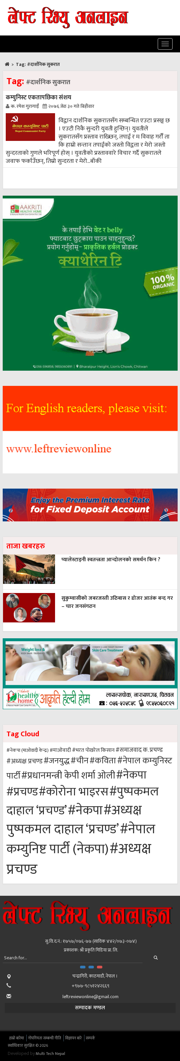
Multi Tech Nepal (50, 1053)
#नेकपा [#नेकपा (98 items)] (85, 810)
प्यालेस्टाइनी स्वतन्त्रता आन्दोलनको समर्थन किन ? (110, 559)
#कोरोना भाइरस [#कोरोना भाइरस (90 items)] (73, 792)
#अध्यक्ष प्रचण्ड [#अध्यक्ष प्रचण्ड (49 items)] (24, 761)
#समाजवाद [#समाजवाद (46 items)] (128, 750)
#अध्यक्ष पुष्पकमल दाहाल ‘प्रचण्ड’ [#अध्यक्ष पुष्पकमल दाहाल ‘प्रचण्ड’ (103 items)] (74, 820)
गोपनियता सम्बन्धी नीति (44, 1038)
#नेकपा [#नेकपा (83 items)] (131, 775)
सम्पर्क (90, 1038)
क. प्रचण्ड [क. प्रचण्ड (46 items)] (153, 750)
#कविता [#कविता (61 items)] (102, 761)
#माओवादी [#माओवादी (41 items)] (60, 750)
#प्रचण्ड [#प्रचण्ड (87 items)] (22, 791)
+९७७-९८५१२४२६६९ (90, 986)
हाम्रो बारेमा (16, 1038)
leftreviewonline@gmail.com (90, 997)
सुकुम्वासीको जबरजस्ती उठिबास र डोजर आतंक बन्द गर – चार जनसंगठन (117, 602)
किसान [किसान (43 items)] (107, 750)
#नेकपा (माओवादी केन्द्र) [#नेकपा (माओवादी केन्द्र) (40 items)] (27, 750)
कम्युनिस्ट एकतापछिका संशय (38, 97)
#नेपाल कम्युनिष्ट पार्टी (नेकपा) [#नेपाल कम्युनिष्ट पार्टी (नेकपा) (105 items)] (80, 839)
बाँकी (96, 161)
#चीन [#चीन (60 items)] (79, 761)
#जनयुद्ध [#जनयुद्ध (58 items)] (57, 761)
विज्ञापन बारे (73, 1038)
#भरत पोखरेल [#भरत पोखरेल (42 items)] (86, 750)
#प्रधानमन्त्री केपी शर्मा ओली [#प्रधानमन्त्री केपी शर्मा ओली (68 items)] (68, 776)
